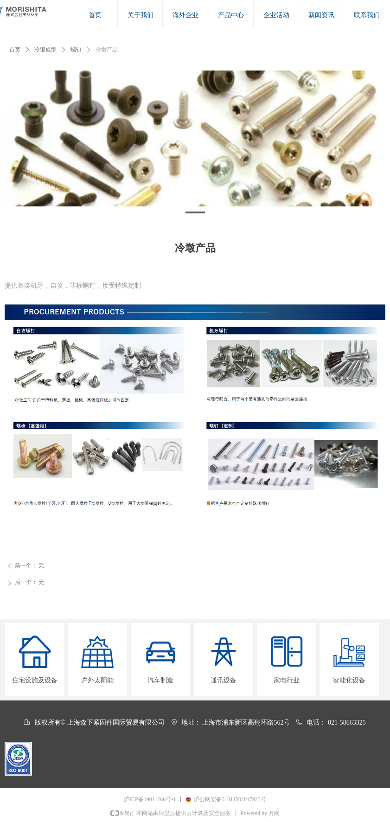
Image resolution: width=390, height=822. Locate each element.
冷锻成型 (45, 49)
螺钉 (76, 49)
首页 (14, 49)
